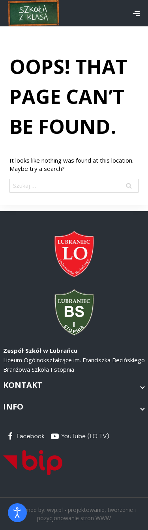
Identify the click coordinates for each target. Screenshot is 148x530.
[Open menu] (136, 13)
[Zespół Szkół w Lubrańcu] (33, 13)
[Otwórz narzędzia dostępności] (17, 512)
